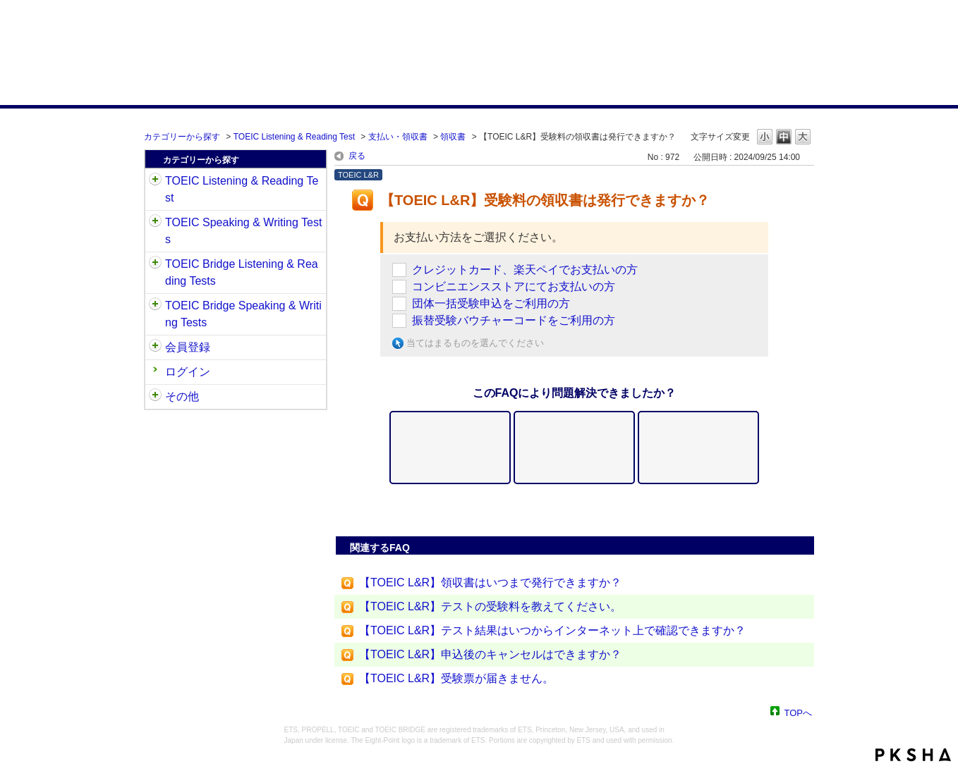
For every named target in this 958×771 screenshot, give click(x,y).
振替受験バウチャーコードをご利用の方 (513, 320)
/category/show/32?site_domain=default (155, 222)
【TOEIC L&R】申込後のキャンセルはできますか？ (490, 654)
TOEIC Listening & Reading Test (294, 137)
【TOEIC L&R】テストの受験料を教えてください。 (490, 606)
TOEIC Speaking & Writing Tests (243, 230)
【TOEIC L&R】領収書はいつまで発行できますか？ (490, 582)
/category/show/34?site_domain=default (155, 305)
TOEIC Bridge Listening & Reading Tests (241, 272)
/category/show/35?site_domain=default (155, 396)
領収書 (453, 137)
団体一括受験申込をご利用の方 (491, 303)
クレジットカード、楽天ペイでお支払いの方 (525, 270)
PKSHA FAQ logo (913, 755)
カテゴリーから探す (182, 137)
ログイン (187, 372)
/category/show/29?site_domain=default (155, 347)
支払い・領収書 (398, 137)
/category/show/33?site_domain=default (155, 264)
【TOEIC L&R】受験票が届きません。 (456, 678)
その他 (182, 396)
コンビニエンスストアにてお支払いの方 (513, 286)
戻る (356, 156)
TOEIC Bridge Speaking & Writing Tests (243, 314)
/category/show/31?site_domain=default (155, 181)
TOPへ (798, 712)
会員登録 (187, 347)
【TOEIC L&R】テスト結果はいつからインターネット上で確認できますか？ (552, 630)
